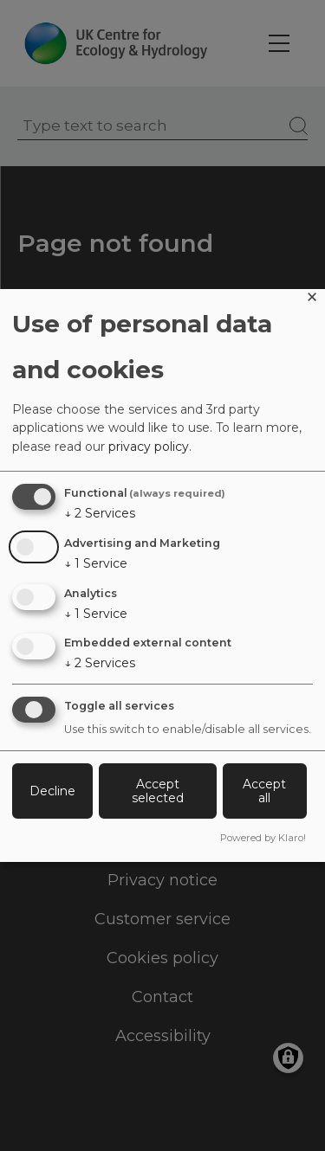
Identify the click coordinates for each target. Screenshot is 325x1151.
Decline (52, 791)
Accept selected (158, 791)
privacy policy (148, 446)
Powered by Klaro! (263, 838)
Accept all (264, 791)
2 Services (99, 513)
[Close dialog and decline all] (312, 300)
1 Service (95, 563)
